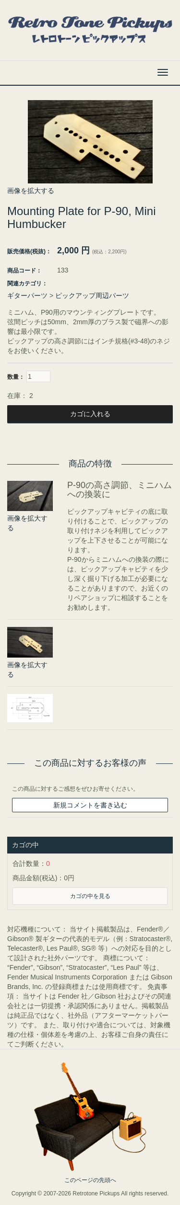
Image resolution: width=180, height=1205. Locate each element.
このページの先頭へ (90, 1180)
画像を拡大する (30, 190)
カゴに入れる (90, 414)
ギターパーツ (27, 295)
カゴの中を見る (90, 896)
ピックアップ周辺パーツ (92, 295)
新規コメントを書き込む (90, 805)
